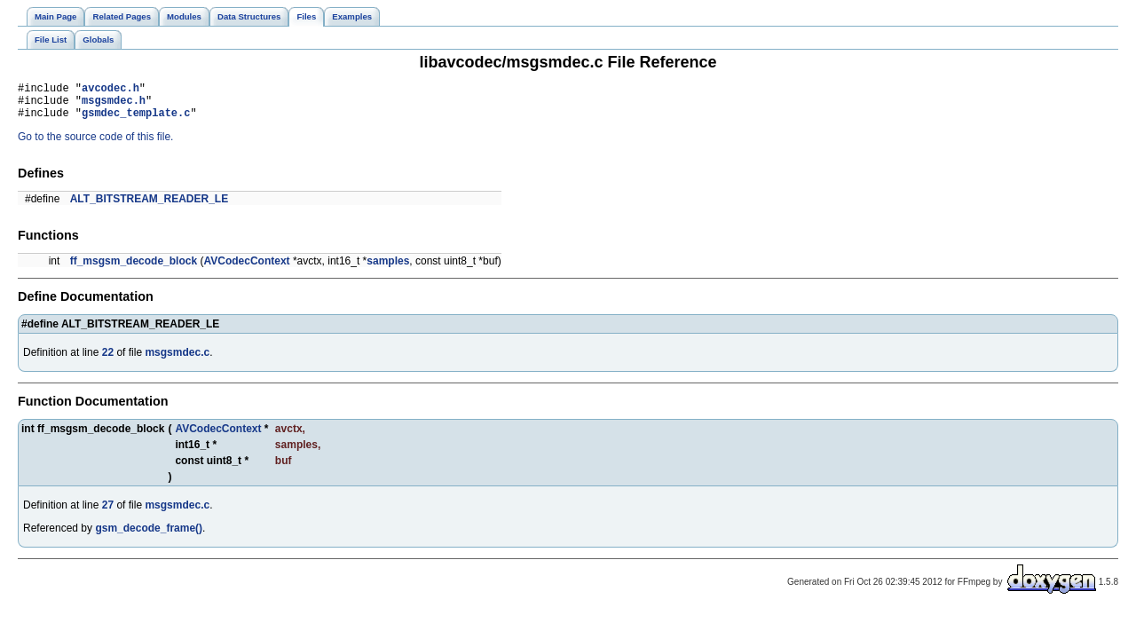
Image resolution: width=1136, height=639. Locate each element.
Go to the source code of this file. (95, 144)
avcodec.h (110, 90)
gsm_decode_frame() (148, 536)
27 (108, 513)
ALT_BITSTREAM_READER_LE (149, 207)
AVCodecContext (246, 269)
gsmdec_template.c (136, 120)
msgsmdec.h (114, 105)
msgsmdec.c (177, 360)
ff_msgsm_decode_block (133, 269)
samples (388, 269)
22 (108, 360)
